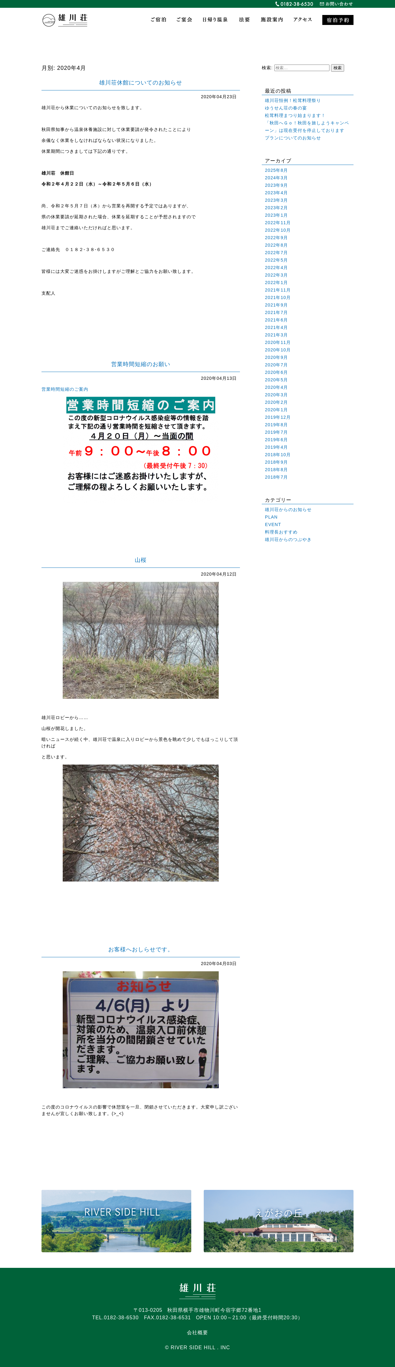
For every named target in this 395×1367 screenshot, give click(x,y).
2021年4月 (276, 327)
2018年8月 (276, 469)
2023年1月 (276, 215)
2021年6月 (276, 319)
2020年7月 (276, 364)
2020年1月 (276, 409)
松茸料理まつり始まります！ (295, 115)
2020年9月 (276, 357)
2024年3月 (276, 177)
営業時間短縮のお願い (140, 364)
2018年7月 (276, 477)
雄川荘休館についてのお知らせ (140, 83)
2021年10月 (278, 297)
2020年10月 (278, 349)
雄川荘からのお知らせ (288, 509)
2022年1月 (276, 282)
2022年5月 (276, 260)
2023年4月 (276, 192)
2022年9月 (276, 237)
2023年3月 (276, 200)
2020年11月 (278, 342)
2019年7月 (276, 432)
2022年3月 (276, 275)
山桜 (141, 560)
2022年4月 (276, 267)
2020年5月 (276, 379)
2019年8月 (276, 424)
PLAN (271, 516)
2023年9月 (276, 185)
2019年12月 (278, 417)
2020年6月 (276, 372)
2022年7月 (276, 252)
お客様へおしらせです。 (140, 949)
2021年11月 (278, 289)
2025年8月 (276, 170)
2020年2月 (276, 402)
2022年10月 (278, 230)
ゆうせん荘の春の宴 (286, 107)
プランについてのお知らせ (293, 137)
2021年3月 (276, 334)
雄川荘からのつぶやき (288, 539)
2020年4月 (276, 387)
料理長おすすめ (281, 531)
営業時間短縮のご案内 (64, 389)
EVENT (273, 524)
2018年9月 (276, 462)
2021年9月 (276, 304)
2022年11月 (278, 222)
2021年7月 (276, 312)
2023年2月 (276, 207)
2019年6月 (276, 439)
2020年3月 (276, 394)
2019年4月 (276, 447)
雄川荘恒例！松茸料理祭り (293, 100)
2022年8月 (276, 245)
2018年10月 (278, 454)
